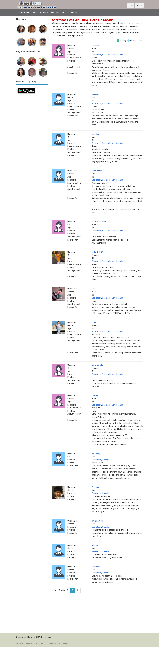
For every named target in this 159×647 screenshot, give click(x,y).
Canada (119, 55)
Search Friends (23, 12)
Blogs (35, 12)
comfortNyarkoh (99, 221)
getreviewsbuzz (99, 365)
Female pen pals (47, 12)
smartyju (95, 134)
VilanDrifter (97, 171)
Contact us (21, 637)
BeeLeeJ (95, 487)
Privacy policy (40, 643)
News (29, 637)
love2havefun (98, 521)
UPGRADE (38, 637)
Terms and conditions (24, 643)
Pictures (74, 12)
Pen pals (47, 637)
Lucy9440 (96, 45)
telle (93, 289)
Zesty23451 (97, 94)
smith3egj (96, 453)
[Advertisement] (32, 135)
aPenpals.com (62, 643)
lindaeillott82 (97, 252)
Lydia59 (95, 395)
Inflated (95, 545)
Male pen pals (62, 12)
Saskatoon (96, 55)
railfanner (96, 566)
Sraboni (95, 322)
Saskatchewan (108, 55)
